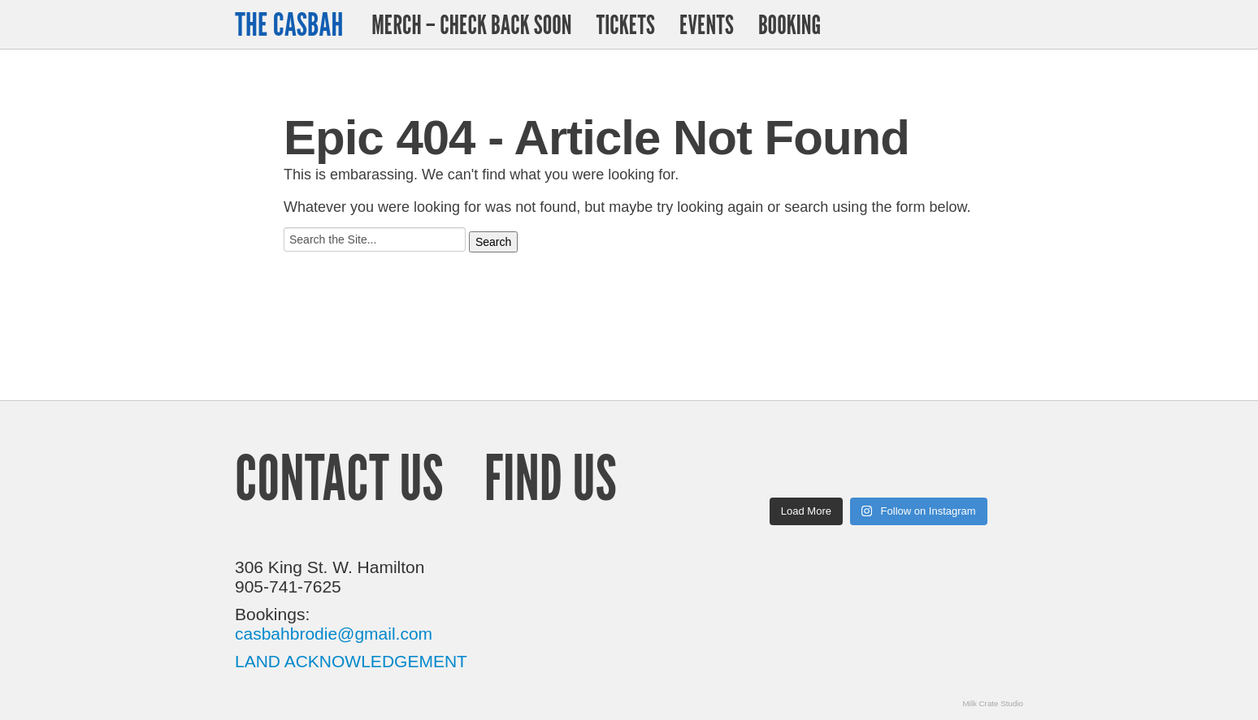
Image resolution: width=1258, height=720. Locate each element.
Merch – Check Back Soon (471, 24)
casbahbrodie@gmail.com (333, 633)
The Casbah (289, 24)
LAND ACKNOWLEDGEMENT (351, 661)
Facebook (1009, 24)
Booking (789, 24)
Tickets (625, 24)
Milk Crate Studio (992, 703)
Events (706, 24)
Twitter (969, 24)
